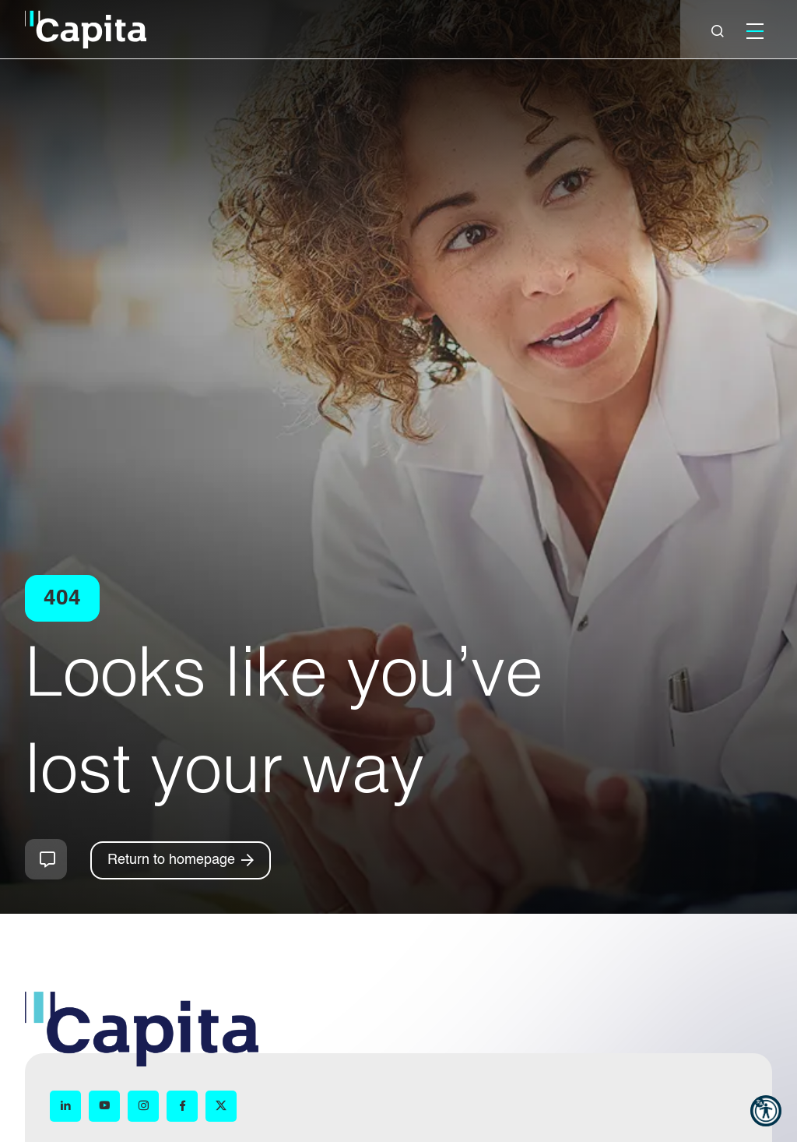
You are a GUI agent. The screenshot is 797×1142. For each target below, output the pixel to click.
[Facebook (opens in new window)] (182, 1106)
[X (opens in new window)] (221, 1106)
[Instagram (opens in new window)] (143, 1106)
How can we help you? (46, 859)
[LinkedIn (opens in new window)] (65, 1106)
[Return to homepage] (180, 860)
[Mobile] (755, 31)
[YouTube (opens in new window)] (104, 1106)
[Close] (717, 31)
